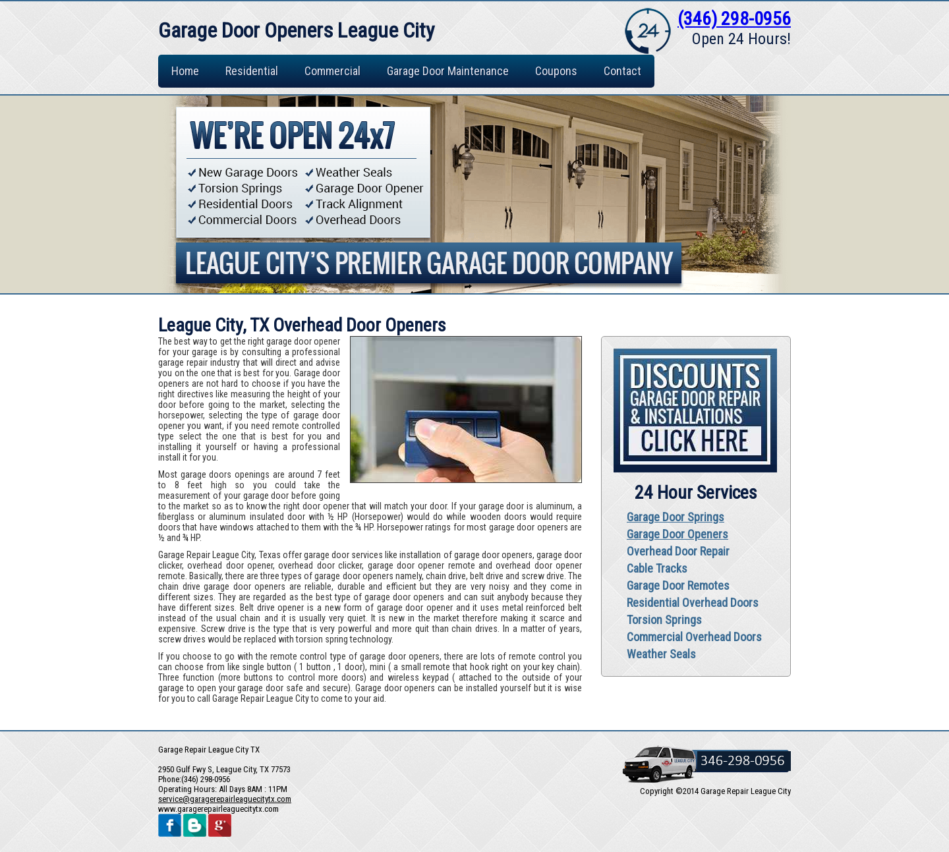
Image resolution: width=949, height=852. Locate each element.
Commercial (332, 71)
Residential (251, 71)
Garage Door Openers (677, 534)
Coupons (556, 71)
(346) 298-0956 (734, 19)
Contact (622, 71)
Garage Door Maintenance (448, 71)
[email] (224, 799)
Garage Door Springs (675, 517)
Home (185, 71)
